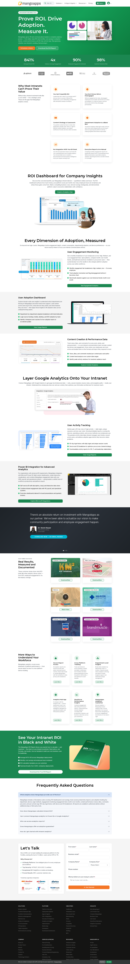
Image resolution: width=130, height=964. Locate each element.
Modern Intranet (22, 908)
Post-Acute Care (70, 913)
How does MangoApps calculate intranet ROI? (36, 810)
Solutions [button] (58, 3)
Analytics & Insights (47, 920)
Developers (45, 927)
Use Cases (93, 918)
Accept (109, 962)
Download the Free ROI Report (40, 771)
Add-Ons (44, 953)
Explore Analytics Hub (65, 192)
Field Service (21, 918)
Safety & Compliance (23, 920)
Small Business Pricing (48, 946)
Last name (93, 846)
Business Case (94, 915)
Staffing (68, 930)
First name (72, 846)
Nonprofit (68, 927)
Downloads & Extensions (48, 930)
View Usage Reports (40, 327)
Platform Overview (47, 908)
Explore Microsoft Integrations (40, 500)
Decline (102, 962)
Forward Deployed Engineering (50, 951)
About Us (20, 941)
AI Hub (92, 941)
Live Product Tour (94, 910)
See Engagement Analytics (89, 285)
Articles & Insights (71, 941)
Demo (100, 3)
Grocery (68, 920)
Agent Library (93, 944)
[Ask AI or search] (48, 3)
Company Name (74, 861)
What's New (69, 953)
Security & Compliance (48, 918)
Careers (20, 953)
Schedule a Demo (27, 48)
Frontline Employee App (24, 910)
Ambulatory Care (70, 910)
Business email (73, 853)
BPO (67, 932)
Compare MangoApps (96, 913)
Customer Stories (70, 946)
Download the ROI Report (47, 48)
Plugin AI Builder (94, 958)
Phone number (73, 868)
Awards (20, 946)
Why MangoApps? (95, 908)
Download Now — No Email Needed (49, 536)
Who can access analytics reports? (32, 820)
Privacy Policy (58, 962)
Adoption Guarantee (95, 922)
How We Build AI (94, 949)
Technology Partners (23, 956)
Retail (67, 918)
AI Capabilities (94, 946)
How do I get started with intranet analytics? (36, 830)
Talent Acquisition (22, 927)
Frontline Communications (25, 913)
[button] (109, 3)
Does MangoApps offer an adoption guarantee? (37, 825)
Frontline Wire (69, 956)
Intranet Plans (93, 925)
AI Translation (93, 956)
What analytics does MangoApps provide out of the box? (40, 794)
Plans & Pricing (46, 941)
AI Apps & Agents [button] (70, 3)
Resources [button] (82, 3)
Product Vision (22, 944)
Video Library (69, 949)
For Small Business (47, 944)
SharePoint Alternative (96, 920)
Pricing (90, 3)
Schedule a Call (46, 956)
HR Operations (22, 925)
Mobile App (45, 925)
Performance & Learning (24, 930)
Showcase (69, 951)
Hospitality (69, 922)
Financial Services (71, 925)
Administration (46, 922)
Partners (20, 949)
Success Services (47, 949)
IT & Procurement (22, 922)
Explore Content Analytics (89, 365)
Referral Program (46, 958)
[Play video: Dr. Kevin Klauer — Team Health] (33, 529)
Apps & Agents (46, 913)
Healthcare (69, 908)
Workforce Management (24, 915)
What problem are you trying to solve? (81, 876)
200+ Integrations (47, 915)
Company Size (94, 861)
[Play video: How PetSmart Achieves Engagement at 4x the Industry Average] (65, 596)
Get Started (89, 886)
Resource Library (70, 944)
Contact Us (21, 951)
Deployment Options (47, 910)
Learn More (57, 681)
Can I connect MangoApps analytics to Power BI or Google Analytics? (44, 815)
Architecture (93, 951)
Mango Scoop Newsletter (72, 958)
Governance (93, 953)
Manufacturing (70, 915)
